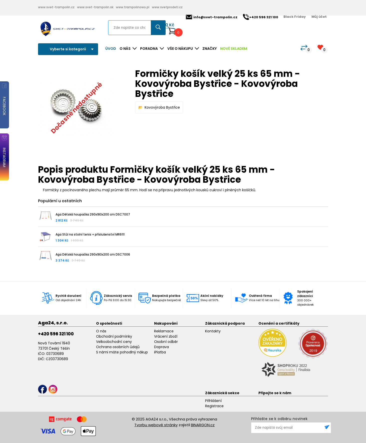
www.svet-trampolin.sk (95, 7)
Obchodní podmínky (114, 336)
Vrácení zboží (165, 336)
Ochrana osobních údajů (118, 346)
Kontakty (213, 331)
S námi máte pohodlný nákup (122, 352)
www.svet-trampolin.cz (56, 7)
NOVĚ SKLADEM (233, 48)
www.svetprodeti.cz (167, 7)
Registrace (214, 405)
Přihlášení (213, 400)
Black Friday (294, 16)
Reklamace (164, 331)
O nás (101, 331)
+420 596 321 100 (56, 334)
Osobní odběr (166, 341)
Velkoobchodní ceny (114, 341)
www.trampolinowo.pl (132, 7)
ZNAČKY (209, 48)
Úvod (110, 48)
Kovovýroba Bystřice (162, 107)
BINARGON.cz (203, 424)
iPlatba (160, 352)
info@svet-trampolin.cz (211, 17)
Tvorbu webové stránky (156, 424)
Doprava (161, 346)
